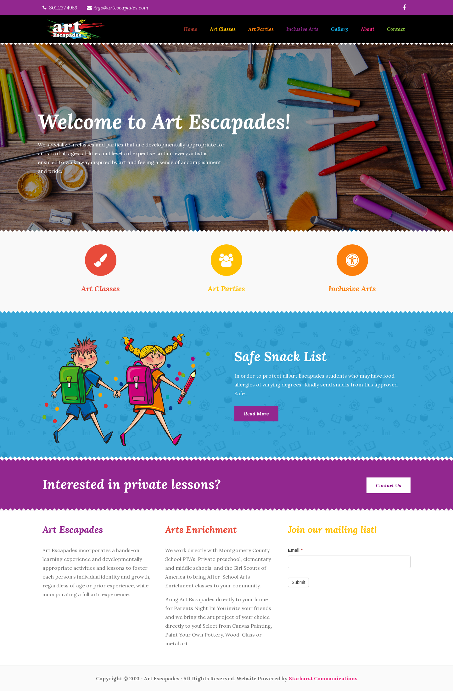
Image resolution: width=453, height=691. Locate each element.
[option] (226, 137)
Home (190, 29)
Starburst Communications (323, 678)
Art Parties (261, 29)
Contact (396, 29)
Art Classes (223, 29)
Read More (256, 413)
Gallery (339, 29)
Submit (298, 582)
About (367, 29)
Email (295, 550)
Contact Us (388, 485)
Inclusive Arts (302, 29)
